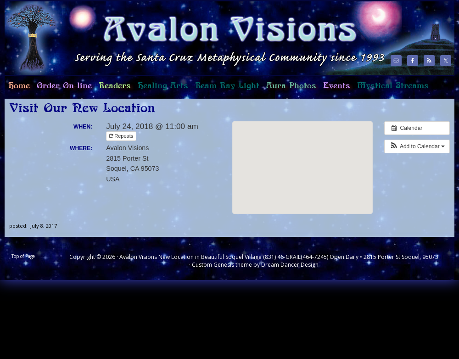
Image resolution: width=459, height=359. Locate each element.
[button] (417, 146)
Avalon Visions (193, 37)
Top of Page (23, 256)
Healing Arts (161, 89)
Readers (113, 89)
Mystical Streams (391, 89)
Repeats (121, 136)
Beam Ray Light (227, 86)
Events (336, 86)
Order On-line (62, 89)
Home (17, 89)
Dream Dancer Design (290, 265)
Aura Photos (291, 86)
